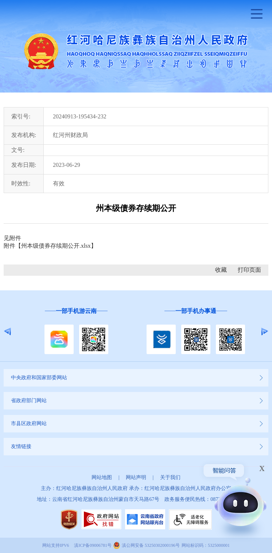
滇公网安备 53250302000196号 (151, 545)
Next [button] (264, 332)
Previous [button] (7, 332)
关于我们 (170, 477)
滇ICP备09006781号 (93, 545)
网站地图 (102, 477)
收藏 (221, 270)
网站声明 (136, 477)
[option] (76, 331)
